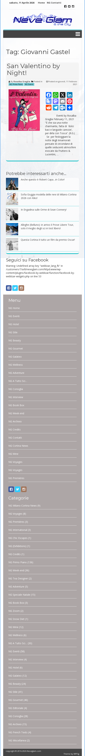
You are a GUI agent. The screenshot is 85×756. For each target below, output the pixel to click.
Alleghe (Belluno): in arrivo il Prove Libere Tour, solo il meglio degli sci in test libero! (47, 226)
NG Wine (13, 453)
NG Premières (16, 478)
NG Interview (15, 397)
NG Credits (14, 429)
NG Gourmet (15, 348)
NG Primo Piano (16, 84)
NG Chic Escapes (17, 538)
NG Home (14, 308)
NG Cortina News (18, 445)
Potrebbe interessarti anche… (36, 173)
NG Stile (12, 332)
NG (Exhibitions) (17, 546)
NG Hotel (13, 324)
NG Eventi (29, 84)
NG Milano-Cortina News (22, 505)
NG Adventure (16, 372)
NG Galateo (15, 356)
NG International (17, 530)
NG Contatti (54, 2)
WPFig (76, 753)
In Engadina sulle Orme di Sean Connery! (43, 209)
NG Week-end (16, 413)
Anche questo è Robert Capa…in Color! (43, 179)
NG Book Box (16, 405)
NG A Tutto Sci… (17, 381)
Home (41, 2)
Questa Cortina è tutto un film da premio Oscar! (48, 239)
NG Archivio (15, 421)
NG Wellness (15, 364)
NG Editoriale (15, 708)
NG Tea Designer (18, 578)
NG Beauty (14, 340)
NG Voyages (15, 462)
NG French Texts (17, 732)
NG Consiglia (15, 389)
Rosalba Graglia (21, 81)
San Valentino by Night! (33, 69)
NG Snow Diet (16, 619)
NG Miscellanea (17, 740)
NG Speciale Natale (19, 594)
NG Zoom (14, 611)
